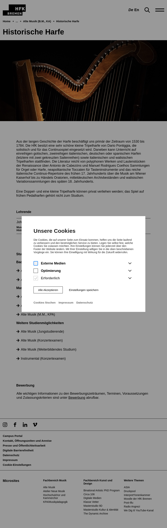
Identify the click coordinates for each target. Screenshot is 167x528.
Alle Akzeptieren (48, 285)
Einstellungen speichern (83, 285)
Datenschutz (84, 297)
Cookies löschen (45, 297)
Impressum (66, 297)
